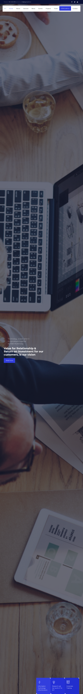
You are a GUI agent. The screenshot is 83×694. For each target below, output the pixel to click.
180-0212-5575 (12, 2)
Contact (75, 8)
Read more (9, 360)
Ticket (56, 8)
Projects (48, 8)
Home (11, 8)
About (18, 8)
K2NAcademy (65, 8)
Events (40, 8)
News (33, 8)
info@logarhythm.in (26, 2)
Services (25, 8)
